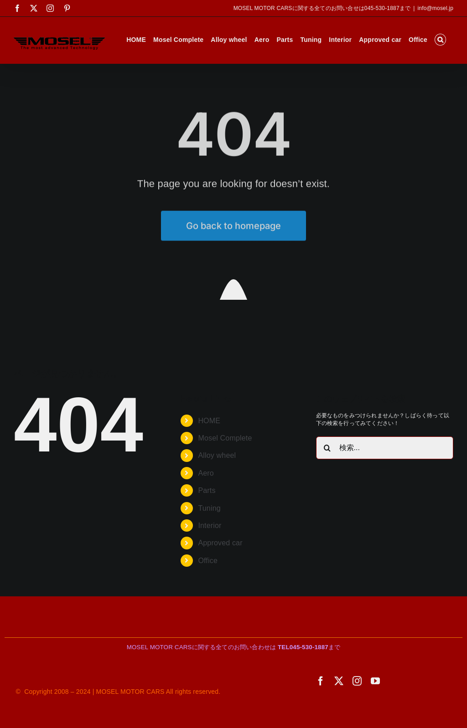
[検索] (327, 447)
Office (208, 560)
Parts (206, 490)
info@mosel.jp (435, 8)
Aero (206, 473)
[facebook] (320, 681)
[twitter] (338, 681)
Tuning (209, 508)
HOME (209, 421)
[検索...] (384, 447)
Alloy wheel (217, 455)
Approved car (220, 543)
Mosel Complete (225, 438)
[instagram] (357, 681)
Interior (209, 525)
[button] (440, 39)
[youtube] (375, 681)
